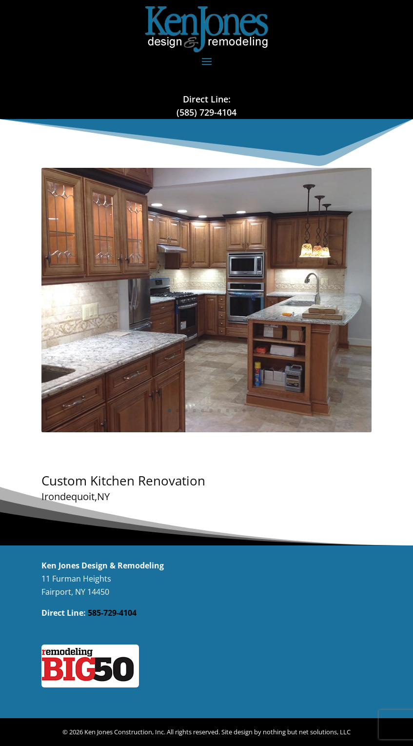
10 (244, 410)
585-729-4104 (112, 612)
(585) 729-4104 (206, 112)
